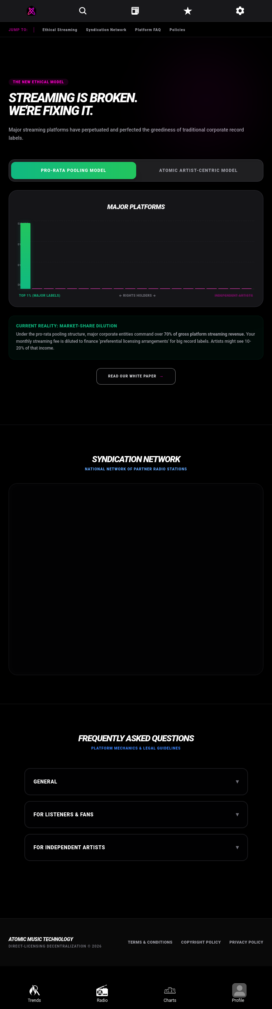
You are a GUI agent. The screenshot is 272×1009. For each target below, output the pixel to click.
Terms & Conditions (150, 942)
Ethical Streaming (60, 30)
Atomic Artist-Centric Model (198, 170)
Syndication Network (106, 30)
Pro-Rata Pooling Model (73, 170)
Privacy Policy (246, 942)
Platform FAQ (148, 30)
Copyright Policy (201, 942)
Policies (177, 30)
